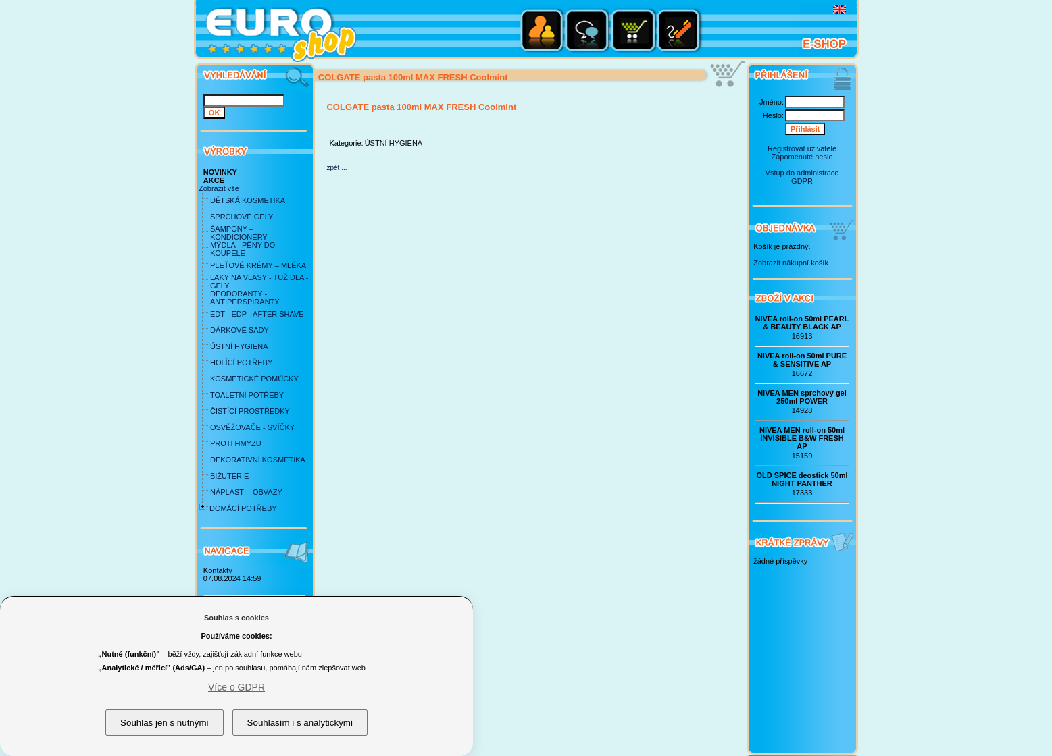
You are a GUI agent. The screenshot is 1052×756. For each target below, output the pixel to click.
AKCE (213, 180)
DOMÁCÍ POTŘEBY (243, 508)
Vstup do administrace (802, 173)
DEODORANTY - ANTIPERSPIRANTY (245, 298)
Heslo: (773, 115)
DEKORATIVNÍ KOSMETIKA (257, 460)
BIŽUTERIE (229, 476)
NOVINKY (220, 172)
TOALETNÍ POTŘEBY (247, 395)
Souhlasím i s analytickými (300, 723)
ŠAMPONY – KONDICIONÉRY (239, 233)
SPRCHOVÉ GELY (241, 217)
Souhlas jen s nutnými (164, 723)
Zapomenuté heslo (801, 157)
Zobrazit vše (219, 188)
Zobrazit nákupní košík (790, 263)
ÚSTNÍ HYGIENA (239, 346)
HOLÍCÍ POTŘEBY (241, 362)
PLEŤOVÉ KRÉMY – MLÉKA (258, 265)
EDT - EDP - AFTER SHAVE (257, 314)
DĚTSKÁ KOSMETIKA (247, 200)
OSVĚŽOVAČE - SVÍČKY (252, 427)
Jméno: (771, 102)
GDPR (802, 181)
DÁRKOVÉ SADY (239, 330)
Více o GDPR (236, 687)
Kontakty (217, 570)
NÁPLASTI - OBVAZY (246, 492)
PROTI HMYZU (235, 443)
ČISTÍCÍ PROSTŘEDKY (250, 411)
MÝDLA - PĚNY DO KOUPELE (242, 249)
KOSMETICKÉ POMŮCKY (254, 379)
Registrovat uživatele (802, 148)
